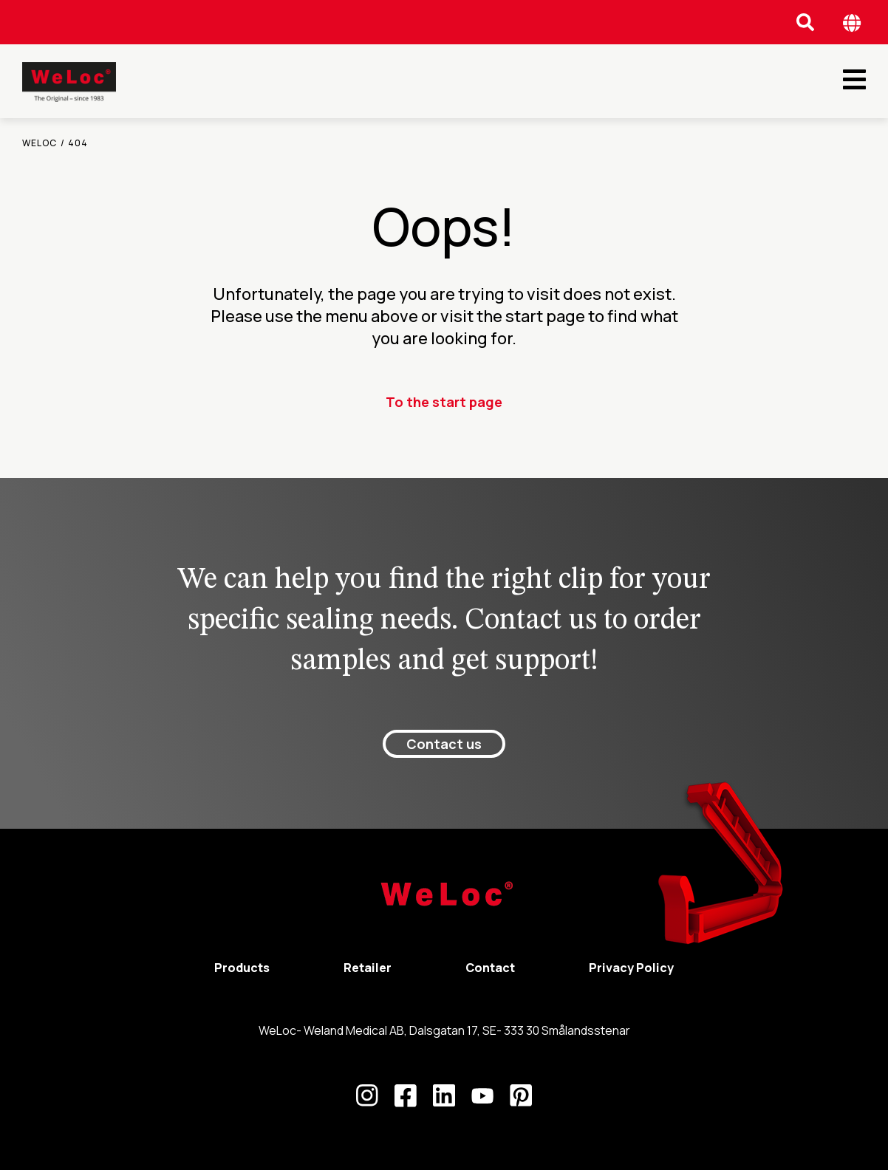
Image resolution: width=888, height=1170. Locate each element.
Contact (490, 967)
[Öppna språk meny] (852, 22)
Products (242, 967)
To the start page (444, 402)
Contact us (444, 744)
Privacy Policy (631, 967)
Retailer (368, 967)
